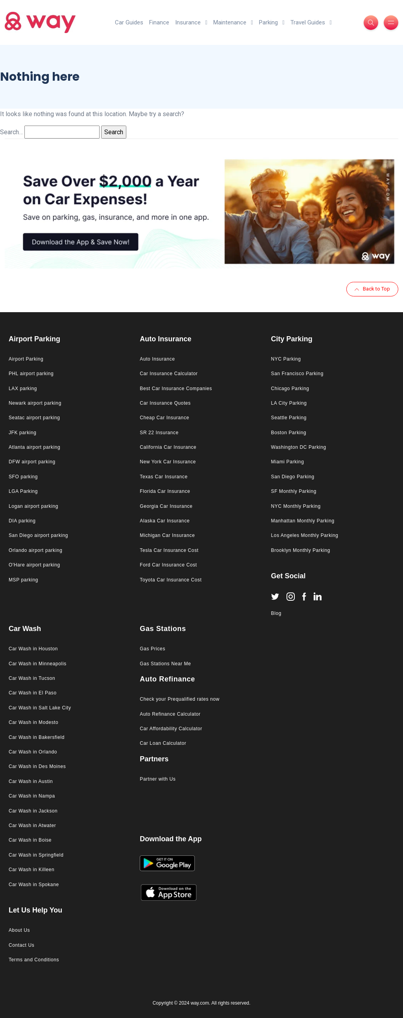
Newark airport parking (35, 403)
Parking (272, 22)
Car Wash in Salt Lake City (40, 708)
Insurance (191, 22)
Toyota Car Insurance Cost (171, 580)
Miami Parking (287, 462)
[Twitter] (275, 596)
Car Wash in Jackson (33, 811)
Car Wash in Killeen (31, 869)
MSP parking (23, 580)
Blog (276, 613)
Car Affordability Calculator (171, 728)
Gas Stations (163, 629)
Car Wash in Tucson (32, 678)
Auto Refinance (167, 679)
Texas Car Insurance (163, 476)
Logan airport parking (33, 506)
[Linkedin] (318, 596)
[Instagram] (291, 596)
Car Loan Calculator (163, 743)
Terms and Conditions (34, 959)
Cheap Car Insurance (164, 417)
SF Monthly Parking (294, 491)
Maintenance (233, 22)
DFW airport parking (32, 462)
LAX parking (23, 388)
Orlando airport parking (36, 550)
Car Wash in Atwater (32, 825)
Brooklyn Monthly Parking (300, 550)
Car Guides (129, 22)
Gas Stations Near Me (165, 663)
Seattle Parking (289, 417)
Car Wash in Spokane (34, 884)
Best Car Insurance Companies (176, 388)
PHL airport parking (31, 373)
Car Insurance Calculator (169, 373)
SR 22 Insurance (159, 432)
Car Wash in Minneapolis (38, 663)
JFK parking (23, 432)
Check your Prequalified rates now (180, 699)
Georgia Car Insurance (166, 506)
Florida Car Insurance (165, 491)
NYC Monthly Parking (296, 506)
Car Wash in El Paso (33, 693)
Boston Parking (289, 432)
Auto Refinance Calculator (170, 714)
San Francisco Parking (297, 373)
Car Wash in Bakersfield (37, 737)
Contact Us (21, 945)
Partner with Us (158, 779)
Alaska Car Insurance (165, 521)
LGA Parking (23, 491)
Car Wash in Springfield (36, 855)
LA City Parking (289, 403)
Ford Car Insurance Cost (168, 565)
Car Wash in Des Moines (37, 766)
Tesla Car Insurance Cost (169, 550)
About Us (19, 930)
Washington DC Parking (298, 447)
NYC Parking (286, 359)
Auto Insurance (157, 359)
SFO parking (23, 476)
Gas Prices (152, 649)
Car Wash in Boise (30, 840)
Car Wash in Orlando (33, 752)
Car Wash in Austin (31, 781)
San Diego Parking (292, 476)
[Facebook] (304, 596)
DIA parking (22, 521)
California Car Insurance (168, 447)
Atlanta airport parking (34, 447)
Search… (11, 132)
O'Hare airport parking (34, 565)
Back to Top (372, 289)
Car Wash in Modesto (33, 722)
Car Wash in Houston (33, 649)
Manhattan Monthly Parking (303, 521)
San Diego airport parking (38, 535)
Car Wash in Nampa (32, 796)
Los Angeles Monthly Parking (304, 535)
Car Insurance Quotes (165, 403)
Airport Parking (26, 359)
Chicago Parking (290, 388)
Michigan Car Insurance (167, 535)
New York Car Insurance (168, 462)
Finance (159, 22)
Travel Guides (311, 22)
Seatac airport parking (34, 417)
